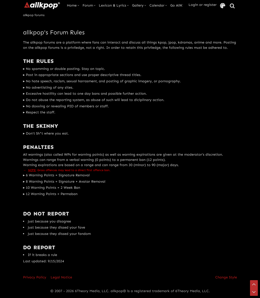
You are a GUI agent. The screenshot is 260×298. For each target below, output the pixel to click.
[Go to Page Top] (254, 284)
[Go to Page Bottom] (254, 292)
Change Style (226, 277)
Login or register (203, 5)
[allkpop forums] (42, 5)
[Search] (232, 6)
